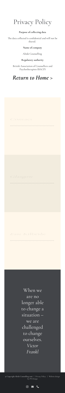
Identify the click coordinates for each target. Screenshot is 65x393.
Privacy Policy (40, 376)
